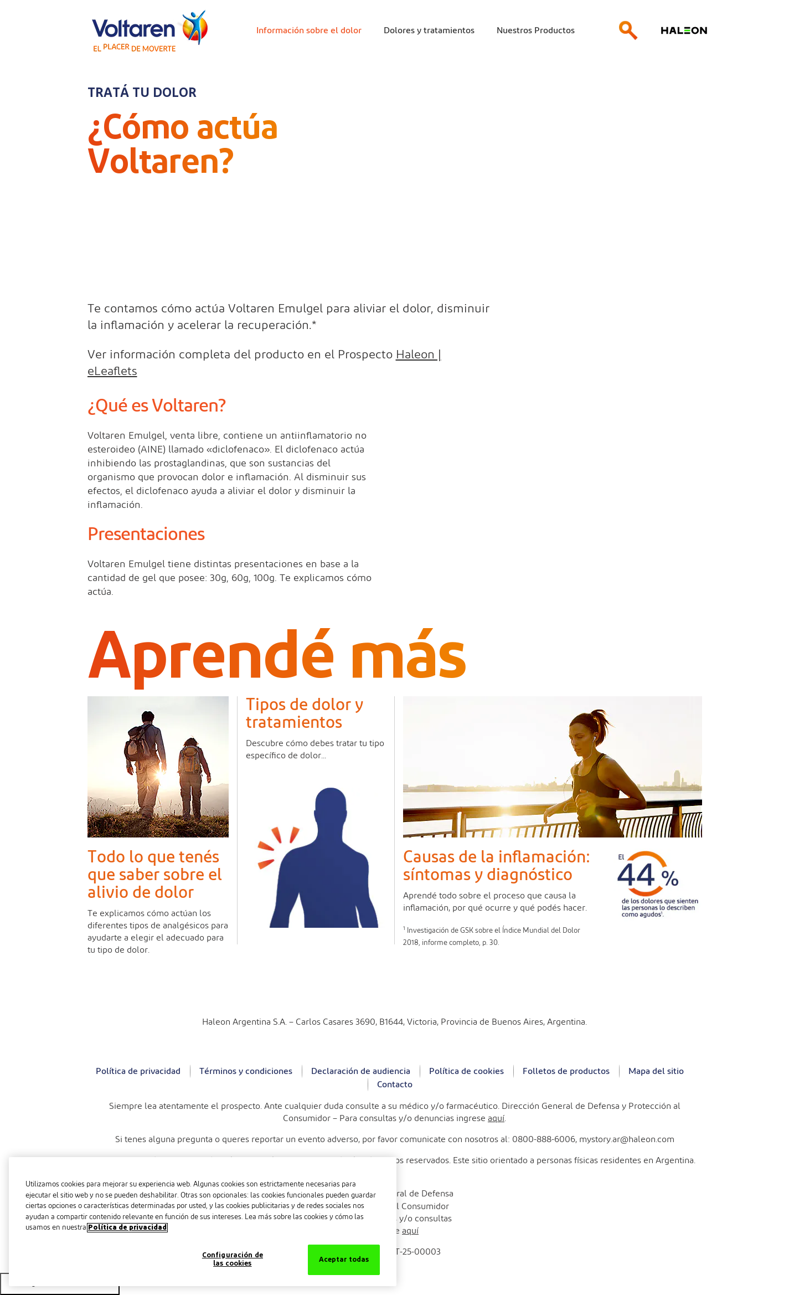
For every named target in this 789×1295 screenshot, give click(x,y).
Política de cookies (466, 1071)
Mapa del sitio (656, 1071)
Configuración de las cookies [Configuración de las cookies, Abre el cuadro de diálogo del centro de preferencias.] (232, 1260)
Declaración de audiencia (360, 1071)
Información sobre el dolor (309, 30)
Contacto (394, 1084)
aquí (496, 1118)
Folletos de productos (566, 1071)
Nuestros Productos (536, 30)
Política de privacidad (138, 1071)
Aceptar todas (344, 1259)
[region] (202, 1221)
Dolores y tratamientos (429, 30)
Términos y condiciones (245, 1071)
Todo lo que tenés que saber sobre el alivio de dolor (154, 875)
